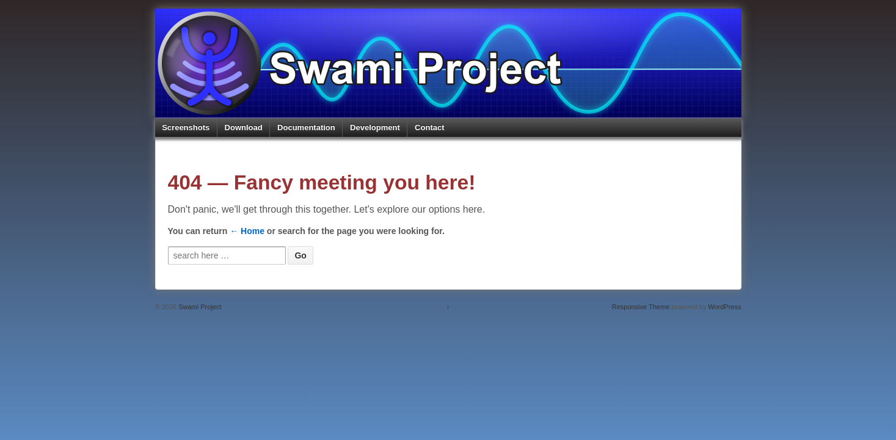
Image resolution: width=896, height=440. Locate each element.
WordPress (724, 306)
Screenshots (185, 127)
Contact (429, 127)
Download (244, 127)
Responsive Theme (641, 306)
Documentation (306, 127)
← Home (247, 231)
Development (375, 127)
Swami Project (199, 306)
